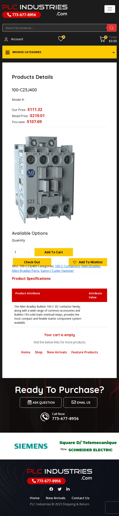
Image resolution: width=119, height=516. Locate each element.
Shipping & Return (76, 504)
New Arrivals (57, 352)
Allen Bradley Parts (25, 271)
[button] (59, 52)
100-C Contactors (67, 266)
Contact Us (80, 498)
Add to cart (54, 252)
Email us (80, 402)
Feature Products (84, 352)
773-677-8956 (21, 14)
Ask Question (41, 402)
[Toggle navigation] (109, 9)
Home (25, 352)
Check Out (32, 262)
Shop (38, 352)
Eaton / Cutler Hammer (57, 271)
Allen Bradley (90, 266)
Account (17, 39)
